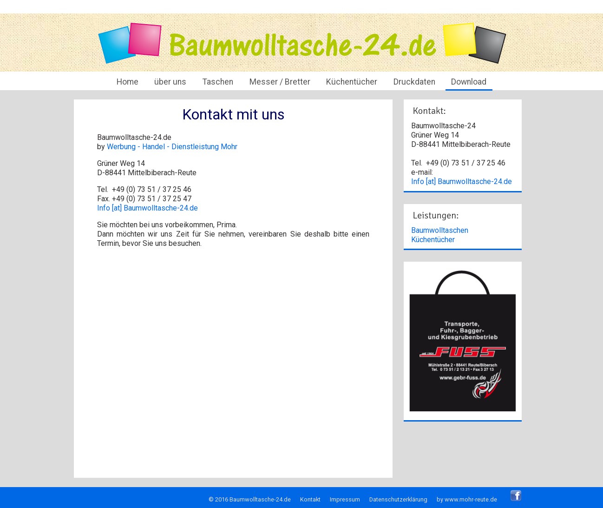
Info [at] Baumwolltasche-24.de (147, 208)
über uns (170, 81)
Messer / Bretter (279, 81)
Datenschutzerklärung (398, 499)
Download (468, 81)
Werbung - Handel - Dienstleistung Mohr (172, 146)
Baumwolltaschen (439, 230)
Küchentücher (351, 81)
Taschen (218, 81)
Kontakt (310, 499)
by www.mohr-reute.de (467, 499)
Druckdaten (414, 81)
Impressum (345, 499)
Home (127, 81)
